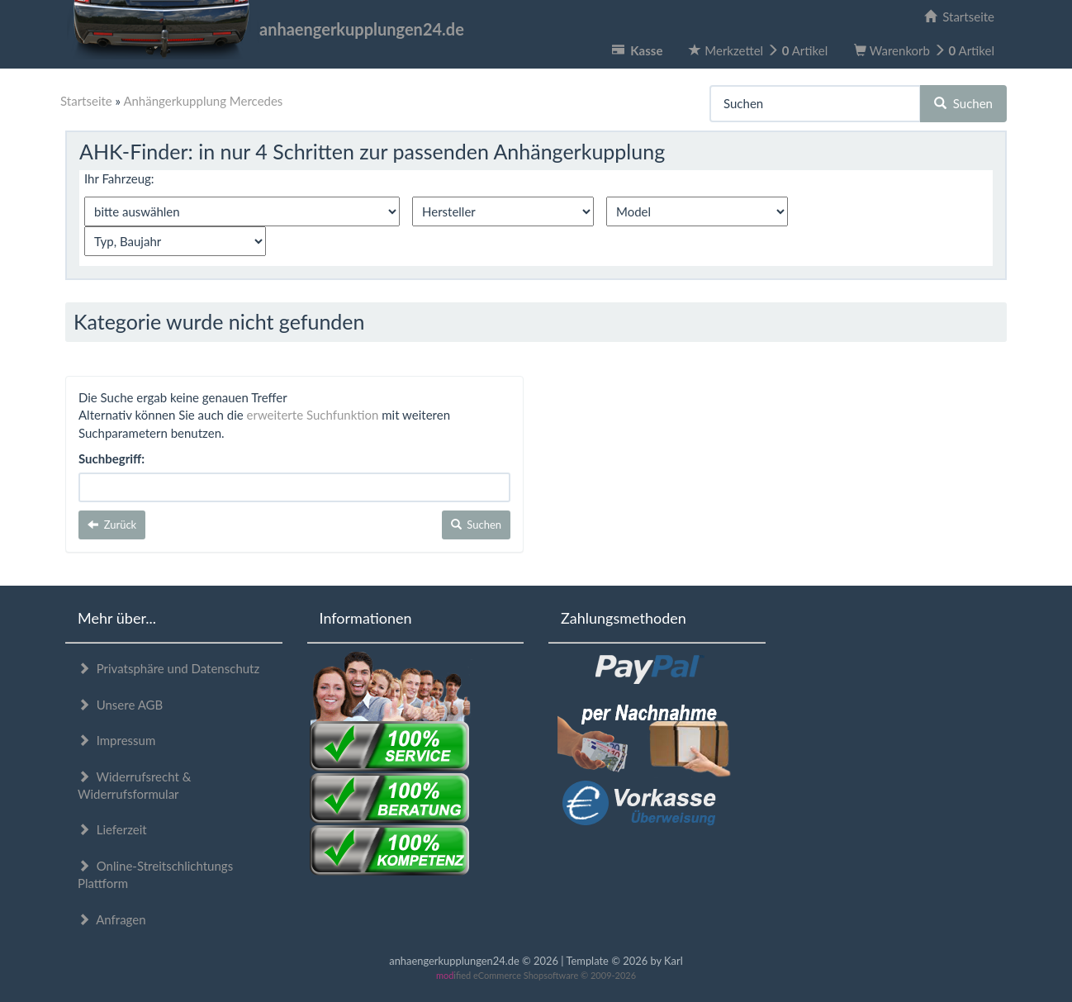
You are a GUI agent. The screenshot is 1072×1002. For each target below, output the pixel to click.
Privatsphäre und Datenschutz (168, 668)
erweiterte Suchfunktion (313, 414)
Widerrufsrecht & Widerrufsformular (134, 785)
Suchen (963, 103)
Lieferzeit (112, 829)
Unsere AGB (120, 704)
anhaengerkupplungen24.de (264, 29)
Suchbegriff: (111, 458)
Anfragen (112, 919)
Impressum (116, 740)
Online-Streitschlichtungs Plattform (155, 874)
